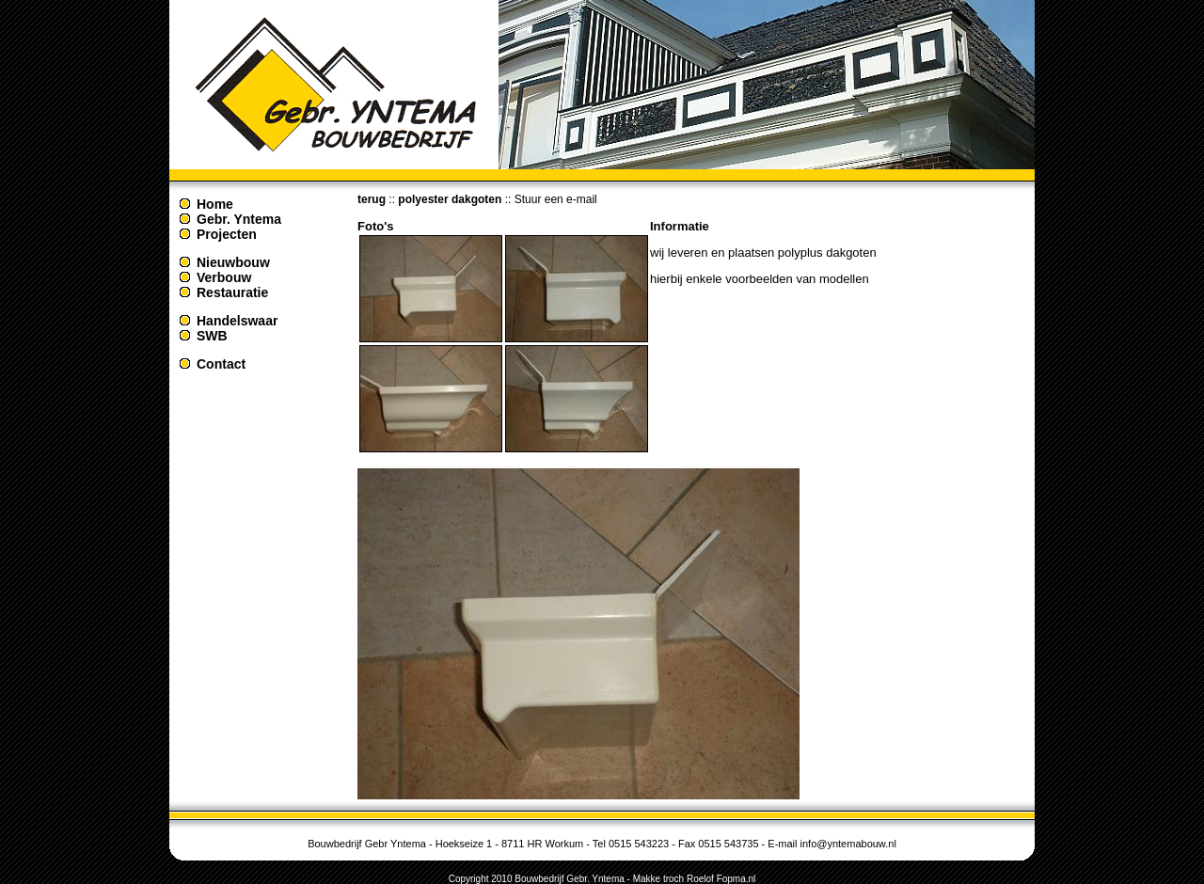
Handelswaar (237, 320)
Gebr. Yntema (239, 219)
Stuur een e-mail (556, 199)
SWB (212, 335)
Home (215, 204)
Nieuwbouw (233, 262)
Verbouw (224, 277)
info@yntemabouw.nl (848, 843)
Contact (221, 363)
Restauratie (232, 292)
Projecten (227, 234)
